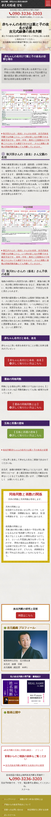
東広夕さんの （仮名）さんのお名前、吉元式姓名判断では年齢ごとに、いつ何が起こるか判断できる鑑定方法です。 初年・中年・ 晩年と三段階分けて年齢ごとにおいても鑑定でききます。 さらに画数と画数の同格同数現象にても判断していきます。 (25, 257)
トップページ (10, 799)
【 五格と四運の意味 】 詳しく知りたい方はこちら (25, 433)
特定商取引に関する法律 (37, 809)
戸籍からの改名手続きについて (17, 804)
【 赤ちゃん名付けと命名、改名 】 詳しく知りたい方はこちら (25, 361)
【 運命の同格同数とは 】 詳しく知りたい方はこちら (25, 405)
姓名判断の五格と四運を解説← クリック (24, 750)
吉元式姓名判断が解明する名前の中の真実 (24, 765)
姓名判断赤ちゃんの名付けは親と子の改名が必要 (25, 449)
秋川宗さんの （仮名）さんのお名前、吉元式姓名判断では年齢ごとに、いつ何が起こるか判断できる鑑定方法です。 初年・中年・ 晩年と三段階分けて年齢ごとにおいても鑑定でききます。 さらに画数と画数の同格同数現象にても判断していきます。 (25, 140)
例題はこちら (25, 615)
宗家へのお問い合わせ (13, 809)
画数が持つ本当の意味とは (31, 799)
